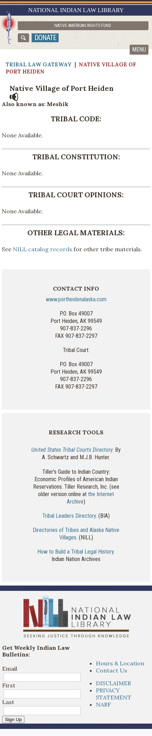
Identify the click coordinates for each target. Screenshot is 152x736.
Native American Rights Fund (82, 25)
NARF (103, 704)
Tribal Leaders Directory (69, 515)
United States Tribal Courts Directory (72, 449)
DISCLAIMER (113, 683)
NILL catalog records (41, 249)
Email (9, 668)
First (8, 685)
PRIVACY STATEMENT (113, 694)
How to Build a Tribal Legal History (75, 551)
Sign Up (13, 719)
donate (45, 37)
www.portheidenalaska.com (76, 299)
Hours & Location (120, 663)
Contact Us (111, 670)
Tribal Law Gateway (39, 64)
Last (8, 701)
